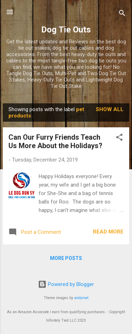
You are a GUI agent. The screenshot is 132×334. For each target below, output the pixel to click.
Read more (108, 232)
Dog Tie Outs (66, 30)
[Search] (122, 14)
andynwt (81, 298)
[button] (119, 138)
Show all (110, 109)
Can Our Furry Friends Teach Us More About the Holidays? (55, 141)
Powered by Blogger (66, 284)
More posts (66, 258)
